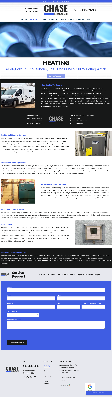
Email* (9, 295)
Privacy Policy (63, 380)
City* (58, 303)
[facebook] (23, 377)
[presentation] (22, 334)
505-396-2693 (85, 10)
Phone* (59, 295)
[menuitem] (24, 20)
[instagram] (31, 377)
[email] (35, 377)
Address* (10, 303)
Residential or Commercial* (92, 303)
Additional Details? (14, 319)
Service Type (12, 311)
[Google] (27, 377)
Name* (9, 287)
